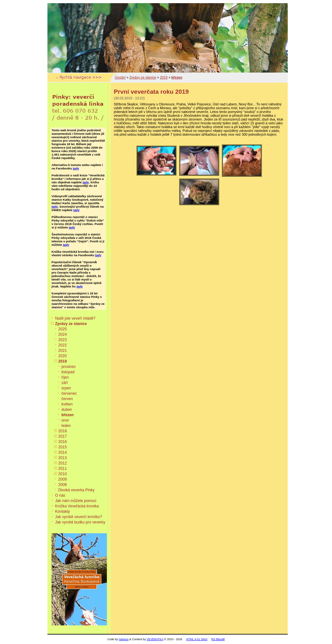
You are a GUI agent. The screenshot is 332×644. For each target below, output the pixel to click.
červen (67, 399)
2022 (62, 345)
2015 (62, 447)
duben (66, 409)
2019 (62, 361)
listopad (67, 372)
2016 (62, 442)
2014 (62, 452)
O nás (60, 495)
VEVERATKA (155, 639)
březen (67, 415)
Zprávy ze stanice (71, 324)
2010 (62, 474)
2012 (62, 463)
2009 (62, 479)
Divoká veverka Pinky (76, 490)
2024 (62, 334)
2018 (62, 431)
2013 (62, 458)
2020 (62, 356)
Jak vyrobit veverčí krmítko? (78, 517)
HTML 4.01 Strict (196, 639)
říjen (65, 377)
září (64, 383)
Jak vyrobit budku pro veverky (80, 522)
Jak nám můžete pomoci (75, 501)
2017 (62, 436)
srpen (66, 388)
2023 (62, 340)
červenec (69, 393)
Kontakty (62, 511)
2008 (62, 484)
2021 (62, 350)
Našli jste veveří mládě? (75, 318)
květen (66, 404)
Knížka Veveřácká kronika (77, 506)
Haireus (124, 639)
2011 (62, 468)
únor (65, 420)
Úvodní (120, 77)
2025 (62, 329)
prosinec (68, 366)
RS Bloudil (217, 639)
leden (66, 425)
